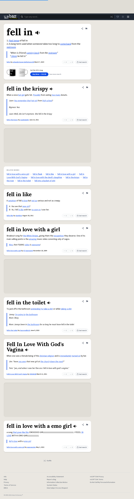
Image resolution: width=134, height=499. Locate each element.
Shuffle (47, 461)
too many (56, 95)
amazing (32, 239)
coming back (33, 53)
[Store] (118, 17)
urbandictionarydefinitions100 (23, 62)
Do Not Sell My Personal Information (102, 482)
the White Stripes (30, 235)
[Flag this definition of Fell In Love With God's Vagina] (87, 343)
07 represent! (28, 251)
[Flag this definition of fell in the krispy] (87, 87)
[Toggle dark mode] (123, 17)
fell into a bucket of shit (44, 180)
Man (11, 244)
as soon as (36, 209)
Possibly (36, 95)
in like (21, 209)
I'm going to (20, 314)
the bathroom (32, 314)
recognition (59, 235)
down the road (56, 361)
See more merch (55, 74)
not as (34, 200)
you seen (22, 361)
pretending (36, 308)
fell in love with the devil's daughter (46, 177)
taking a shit (66, 308)
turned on (76, 355)
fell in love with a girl (66, 174)
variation (12, 200)
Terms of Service (10, 485)
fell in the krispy (12, 120)
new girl (25, 206)
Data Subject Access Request (57, 488)
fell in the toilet (24, 180)
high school (47, 100)
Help (5, 479)
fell (10, 441)
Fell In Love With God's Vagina (17, 374)
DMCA (6, 488)
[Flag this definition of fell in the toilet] (87, 301)
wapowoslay (31, 447)
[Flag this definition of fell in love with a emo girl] (87, 425)
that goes (17, 432)
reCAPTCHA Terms (96, 479)
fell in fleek (37, 174)
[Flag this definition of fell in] (86, 28)
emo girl (27, 441)
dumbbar (19, 215)
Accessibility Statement (55, 476)
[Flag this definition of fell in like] (87, 193)
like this (25, 432)
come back (65, 44)
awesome (36, 244)
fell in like (50, 174)
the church (45, 361)
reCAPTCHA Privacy (97, 476)
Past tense (14, 40)
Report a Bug (51, 479)
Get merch (82, 62)
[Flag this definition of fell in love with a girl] (87, 228)
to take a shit (47, 308)
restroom (11, 47)
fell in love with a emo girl (18, 174)
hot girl (21, 95)
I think (14, 56)
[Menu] (128, 17)
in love (25, 200)
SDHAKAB (33, 374)
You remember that (22, 100)
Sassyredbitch (25, 330)
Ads (5, 476)
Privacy (6, 482)
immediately (65, 355)
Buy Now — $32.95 (39, 74)
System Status (52, 485)
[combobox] (66, 16)
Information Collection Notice (57, 482)
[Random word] (111, 16)
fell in (8, 62)
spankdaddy (24, 120)
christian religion (46, 355)
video (27, 244)
